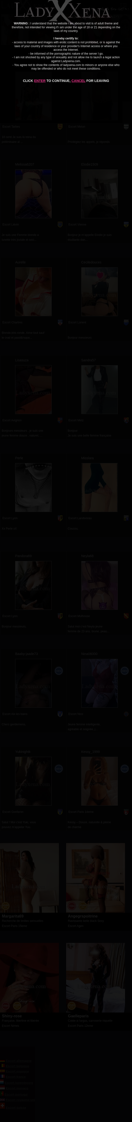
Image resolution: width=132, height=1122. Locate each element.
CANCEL (78, 81)
